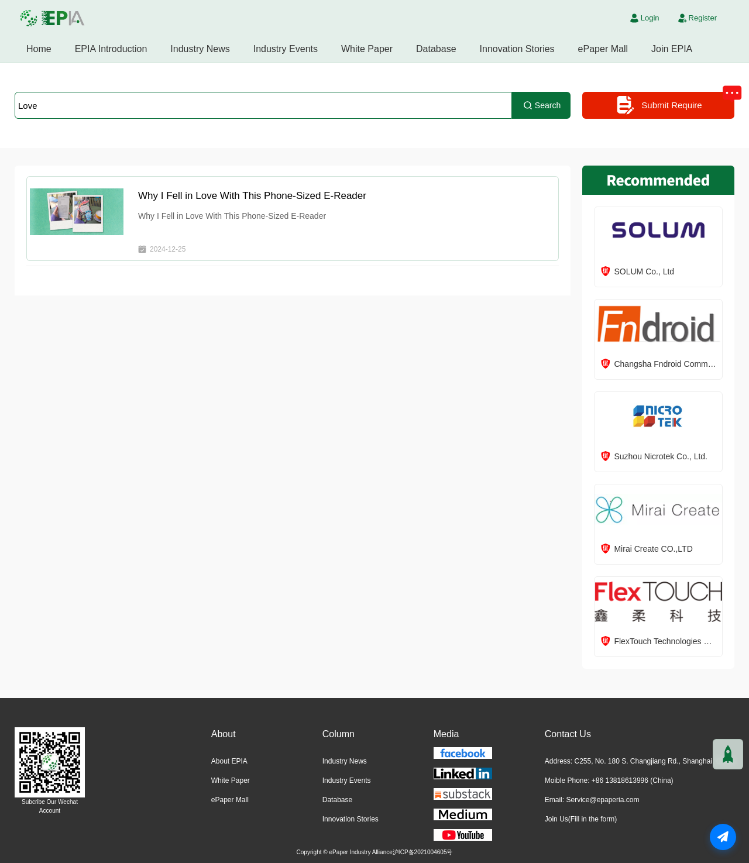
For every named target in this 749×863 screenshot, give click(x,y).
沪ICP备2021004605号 (423, 852)
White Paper (367, 49)
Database (436, 49)
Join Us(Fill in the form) (581, 819)
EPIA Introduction (111, 49)
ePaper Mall (603, 49)
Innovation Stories (517, 49)
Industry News (199, 49)
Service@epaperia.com (602, 800)
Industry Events (285, 49)
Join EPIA (671, 49)
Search (541, 105)
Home (38, 49)
